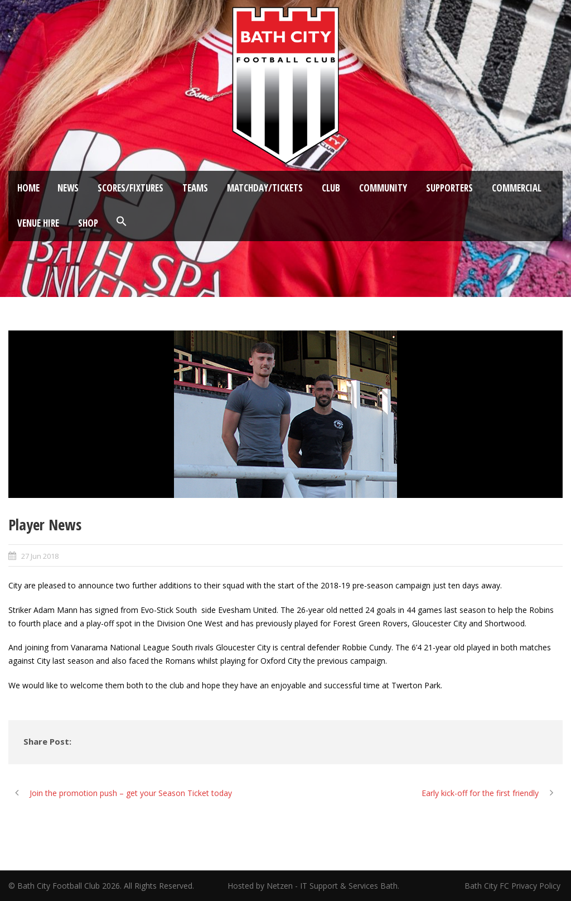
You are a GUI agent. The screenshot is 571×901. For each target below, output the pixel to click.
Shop (88, 223)
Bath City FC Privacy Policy (513, 885)
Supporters (449, 187)
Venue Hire (38, 223)
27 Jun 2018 (40, 556)
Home (28, 187)
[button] (121, 221)
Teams (195, 187)
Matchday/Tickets (265, 187)
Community (383, 187)
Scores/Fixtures (130, 187)
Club (331, 187)
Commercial (516, 187)
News (68, 187)
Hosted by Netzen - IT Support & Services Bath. (313, 885)
